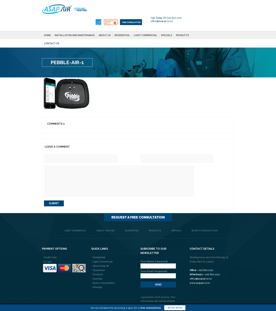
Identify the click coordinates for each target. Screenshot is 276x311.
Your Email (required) (158, 262)
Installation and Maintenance (75, 23)
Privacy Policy (226, 298)
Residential (122, 23)
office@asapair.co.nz (211, 9)
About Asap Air (105, 219)
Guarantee (131, 219)
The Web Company (88, 298)
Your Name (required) (158, 252)
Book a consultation (205, 219)
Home (47, 23)
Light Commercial (145, 23)
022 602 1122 (223, 6)
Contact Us (51, 32)
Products (182, 23)
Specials (166, 23)
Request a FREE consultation (138, 206)
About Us (105, 23)
